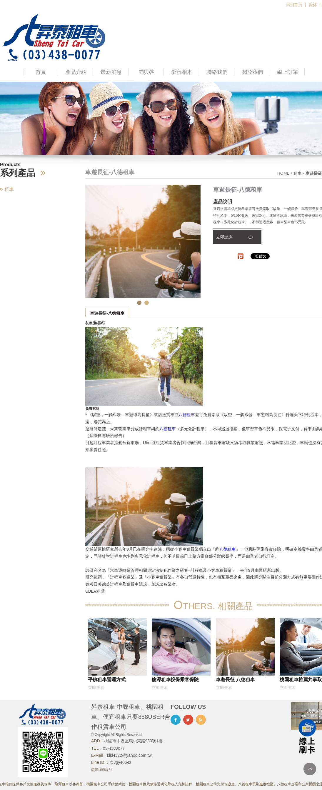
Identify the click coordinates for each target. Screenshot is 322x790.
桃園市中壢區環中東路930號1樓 (133, 741)
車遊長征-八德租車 (107, 313)
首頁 (41, 72)
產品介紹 (75, 72)
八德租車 (186, 414)
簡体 (313, 4)
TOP (309, 769)
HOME (283, 173)
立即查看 (96, 687)
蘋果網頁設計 (101, 770)
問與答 (146, 72)
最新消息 (111, 72)
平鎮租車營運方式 (107, 679)
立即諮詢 (234, 237)
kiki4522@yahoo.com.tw (129, 755)
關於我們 (252, 72)
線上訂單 (287, 72)
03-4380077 (114, 748)
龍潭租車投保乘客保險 (175, 679)
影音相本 (181, 72)
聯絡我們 (217, 72)
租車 (9, 189)
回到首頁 (294, 4)
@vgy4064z (120, 762)
